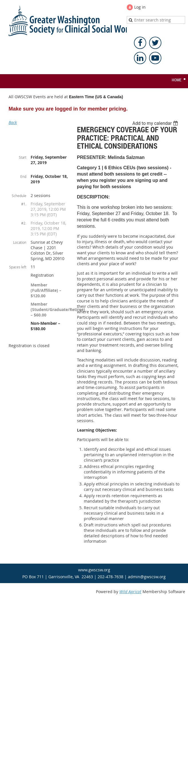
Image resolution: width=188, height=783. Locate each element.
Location (19, 242)
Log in (140, 7)
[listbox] (155, 123)
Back (13, 122)
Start (22, 157)
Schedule (19, 195)
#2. (23, 223)
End (23, 176)
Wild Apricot (130, 591)
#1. (23, 204)
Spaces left (17, 267)
